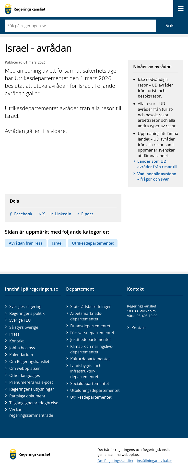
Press (14, 334)
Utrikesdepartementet (93, 243)
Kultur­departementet (90, 358)
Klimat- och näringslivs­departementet (91, 349)
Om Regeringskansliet (29, 361)
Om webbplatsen (25, 368)
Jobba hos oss (22, 347)
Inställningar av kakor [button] (154, 460)
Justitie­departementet (90, 339)
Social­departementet (89, 383)
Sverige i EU (20, 320)
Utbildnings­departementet (95, 390)
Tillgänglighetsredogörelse (33, 402)
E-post (87, 214)
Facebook (23, 214)
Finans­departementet (90, 325)
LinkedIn (63, 214)
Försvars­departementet (92, 332)
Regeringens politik (27, 313)
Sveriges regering (25, 306)
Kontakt (16, 341)
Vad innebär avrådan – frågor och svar (156, 176)
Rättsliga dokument (27, 396)
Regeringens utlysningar (31, 389)
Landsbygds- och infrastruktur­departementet (85, 371)
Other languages (24, 375)
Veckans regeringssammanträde (31, 412)
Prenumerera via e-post (31, 382)
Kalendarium (21, 354)
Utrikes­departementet (91, 397)
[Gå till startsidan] (25, 8)
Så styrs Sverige (23, 327)
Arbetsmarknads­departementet (86, 316)
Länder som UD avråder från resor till (157, 164)
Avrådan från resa (26, 243)
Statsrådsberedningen (91, 306)
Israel (57, 243)
